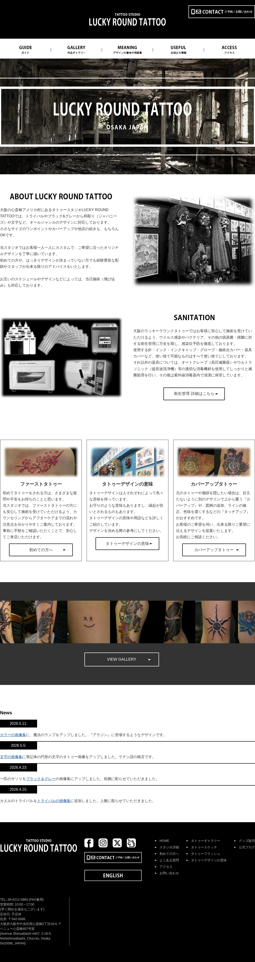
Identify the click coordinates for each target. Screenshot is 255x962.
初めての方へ (41, 550)
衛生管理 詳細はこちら (194, 393)
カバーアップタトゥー (214, 550)
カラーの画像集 (13, 735)
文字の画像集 (11, 757)
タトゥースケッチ (204, 847)
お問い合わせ (169, 873)
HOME (164, 841)
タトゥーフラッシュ (205, 854)
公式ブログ (247, 847)
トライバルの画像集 (53, 801)
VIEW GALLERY (121, 659)
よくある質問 (169, 860)
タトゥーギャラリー (205, 841)
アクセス (165, 866)
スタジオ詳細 (169, 847)
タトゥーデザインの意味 (127, 543)
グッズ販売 (247, 841)
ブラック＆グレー (41, 779)
